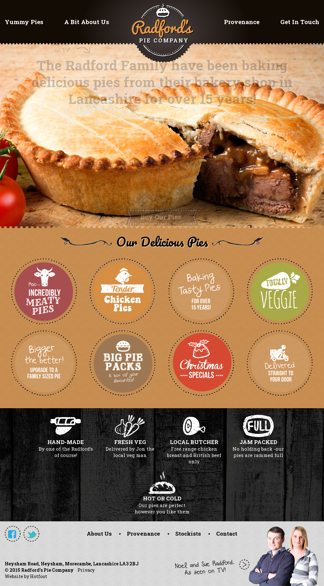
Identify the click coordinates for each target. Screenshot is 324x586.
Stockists (188, 533)
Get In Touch (299, 22)
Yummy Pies (24, 22)
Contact (226, 533)
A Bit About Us (86, 22)
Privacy (86, 570)
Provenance (241, 22)
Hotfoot (38, 576)
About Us (99, 533)
